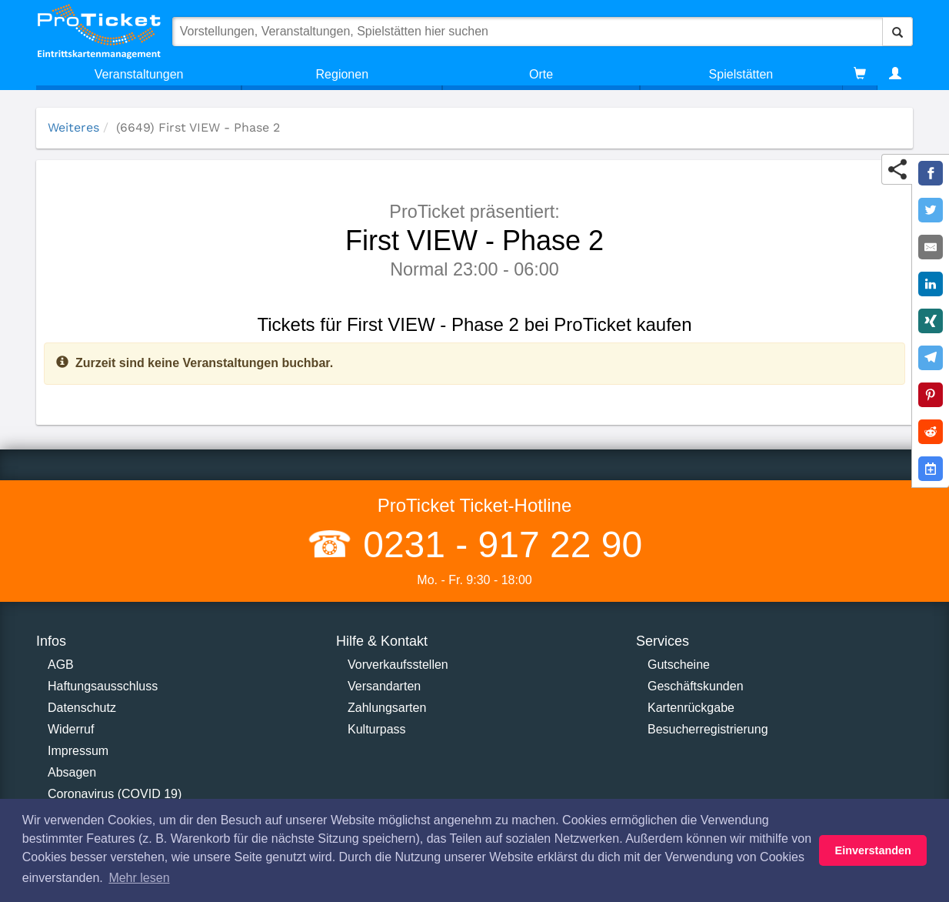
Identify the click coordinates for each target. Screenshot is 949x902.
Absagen (72, 772)
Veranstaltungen (139, 74)
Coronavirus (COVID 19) (114, 793)
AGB (61, 664)
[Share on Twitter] (930, 210)
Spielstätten (741, 74)
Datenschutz (82, 707)
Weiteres (73, 127)
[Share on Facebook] (930, 173)
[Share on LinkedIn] (930, 284)
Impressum (78, 750)
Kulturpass (377, 729)
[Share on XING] (930, 321)
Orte (541, 74)
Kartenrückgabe (691, 707)
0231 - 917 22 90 (497, 544)
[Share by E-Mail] (930, 247)
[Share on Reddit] (930, 431)
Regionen (342, 74)
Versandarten (384, 686)
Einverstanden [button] (873, 850)
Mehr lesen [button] (138, 877)
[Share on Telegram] (930, 358)
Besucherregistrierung (708, 729)
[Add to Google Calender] (930, 468)
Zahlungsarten (387, 707)
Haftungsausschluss (103, 686)
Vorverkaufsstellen (398, 664)
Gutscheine (679, 664)
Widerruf (71, 729)
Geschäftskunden (696, 686)
